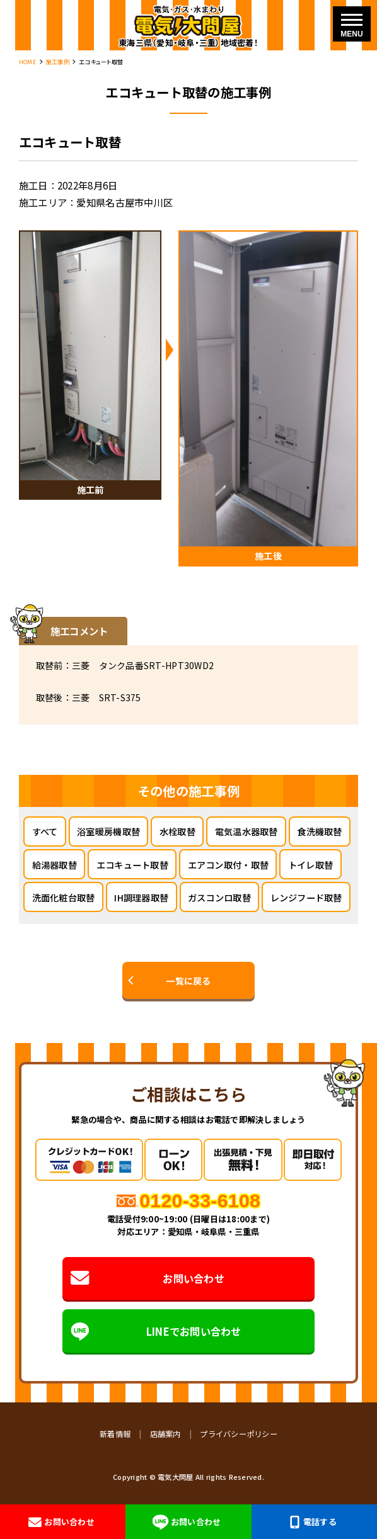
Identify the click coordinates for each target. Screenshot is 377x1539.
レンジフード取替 (306, 897)
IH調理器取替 (141, 897)
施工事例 (57, 61)
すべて (45, 831)
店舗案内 (165, 1434)
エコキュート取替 (132, 864)
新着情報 (115, 1434)
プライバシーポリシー (238, 1434)
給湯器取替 (54, 864)
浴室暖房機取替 (108, 831)
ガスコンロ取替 (219, 897)
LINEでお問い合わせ (156, 1331)
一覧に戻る (188, 980)
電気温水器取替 (246, 831)
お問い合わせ (147, 1278)
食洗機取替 (319, 831)
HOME (28, 61)
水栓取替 (177, 831)
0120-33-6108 (199, 1200)
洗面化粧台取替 (63, 897)
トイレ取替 (310, 864)
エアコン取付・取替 (228, 864)
